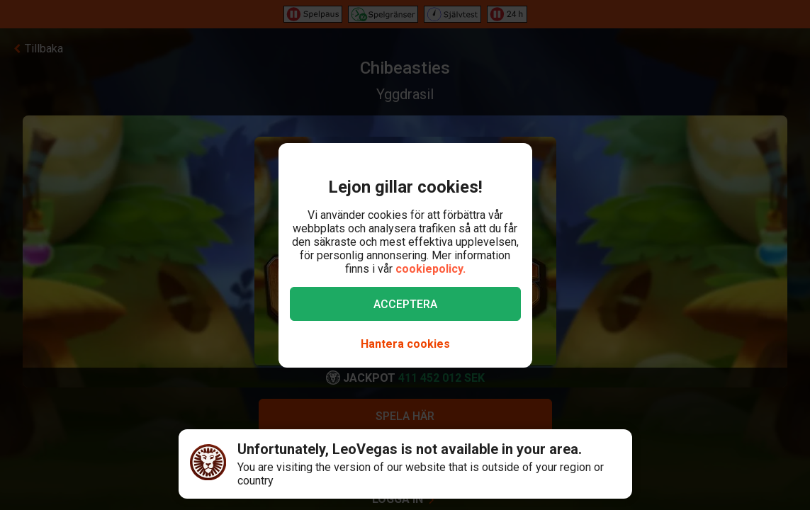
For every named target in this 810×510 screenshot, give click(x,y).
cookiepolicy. (430, 269)
